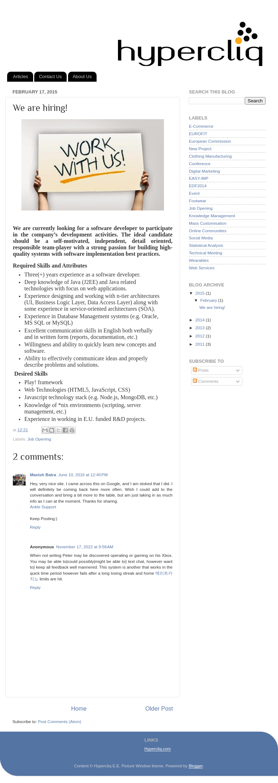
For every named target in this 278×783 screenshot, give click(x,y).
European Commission (210, 141)
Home (79, 708)
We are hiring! (212, 307)
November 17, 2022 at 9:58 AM (84, 546)
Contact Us (50, 76)
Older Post (159, 708)
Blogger (196, 765)
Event (194, 193)
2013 (200, 327)
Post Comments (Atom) (59, 721)
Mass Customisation (207, 223)
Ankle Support (43, 506)
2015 (200, 293)
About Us (82, 76)
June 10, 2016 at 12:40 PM (83, 474)
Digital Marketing (204, 171)
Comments (205, 381)
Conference (199, 163)
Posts (200, 370)
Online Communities (207, 230)
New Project (200, 148)
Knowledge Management (212, 215)
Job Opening (39, 439)
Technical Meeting (205, 252)
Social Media (201, 237)
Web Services (202, 267)
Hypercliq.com (157, 748)
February (209, 300)
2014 (200, 319)
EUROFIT (198, 133)
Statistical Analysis (206, 245)
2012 (200, 336)
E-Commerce (201, 126)
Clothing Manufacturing (210, 156)
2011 (200, 344)
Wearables (199, 260)
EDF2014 (197, 185)
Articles (20, 76)
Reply (35, 527)
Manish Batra (43, 474)
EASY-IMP (198, 178)
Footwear (197, 200)
